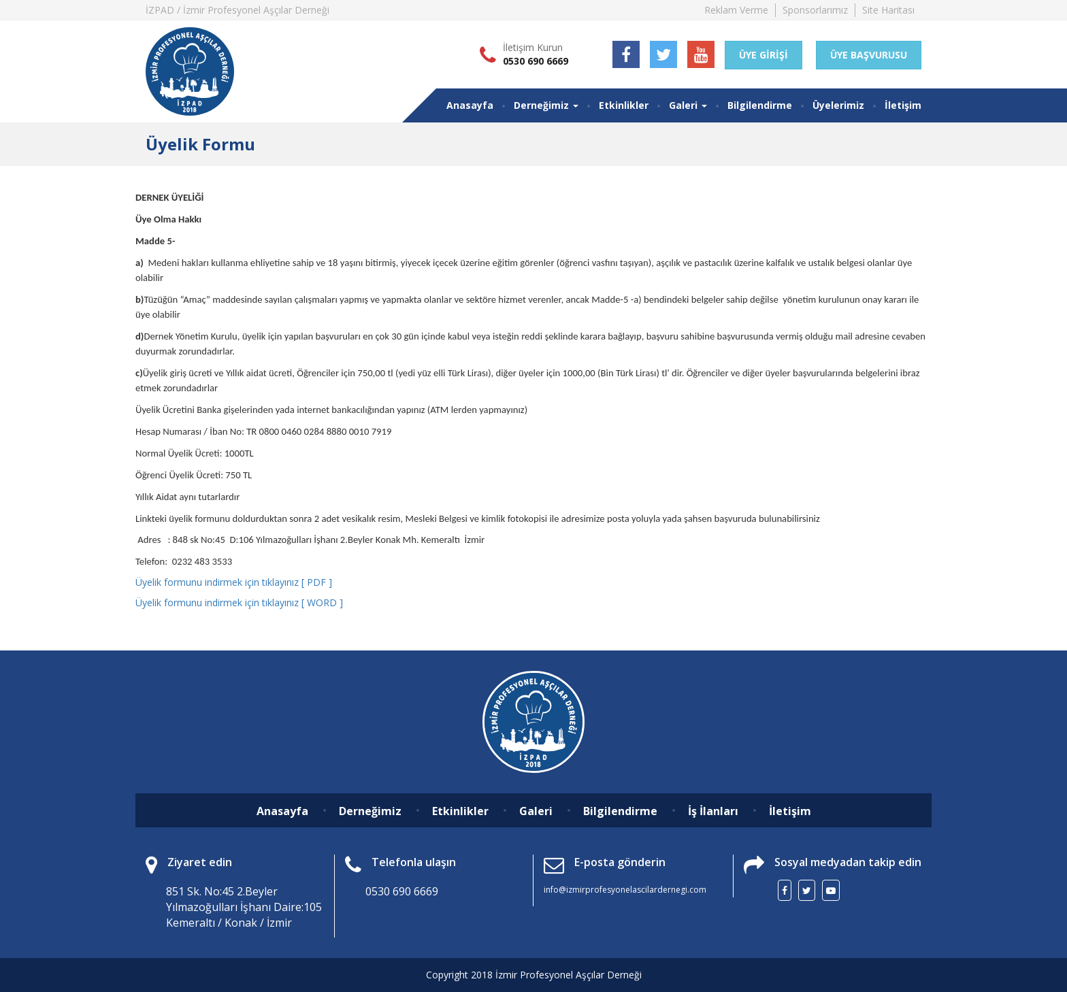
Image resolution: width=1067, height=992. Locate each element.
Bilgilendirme (759, 105)
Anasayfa (469, 105)
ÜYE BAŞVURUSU (868, 54)
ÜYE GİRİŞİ (763, 54)
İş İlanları (713, 811)
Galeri (536, 811)
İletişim (903, 105)
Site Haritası (888, 9)
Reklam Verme (736, 9)
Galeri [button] (688, 105)
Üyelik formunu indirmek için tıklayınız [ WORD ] (239, 602)
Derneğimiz (370, 811)
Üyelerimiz (838, 105)
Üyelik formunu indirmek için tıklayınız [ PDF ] (233, 582)
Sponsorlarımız (815, 9)
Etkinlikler (624, 105)
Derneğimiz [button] (546, 105)
